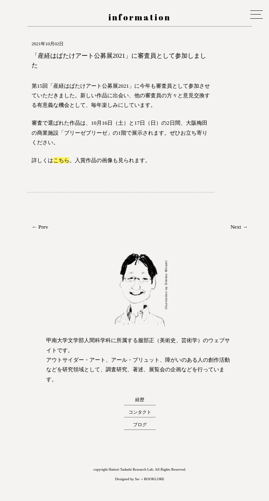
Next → (239, 227)
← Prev (40, 227)
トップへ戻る (8, 486)
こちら (61, 160)
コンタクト (139, 412)
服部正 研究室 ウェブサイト (7, 51)
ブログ (140, 424)
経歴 (139, 399)
